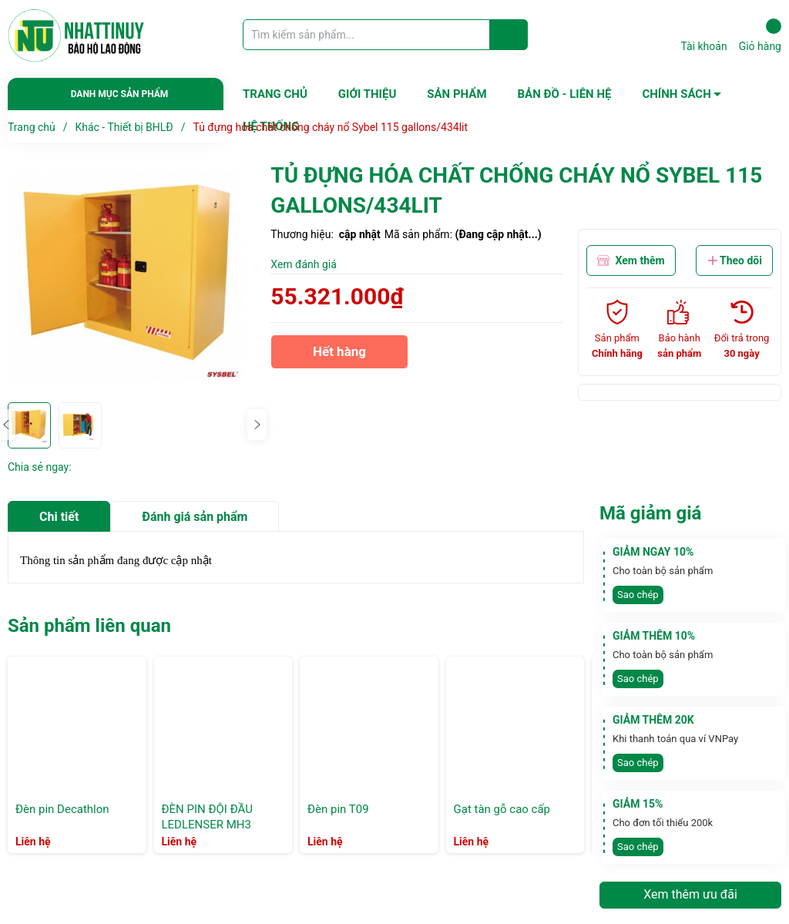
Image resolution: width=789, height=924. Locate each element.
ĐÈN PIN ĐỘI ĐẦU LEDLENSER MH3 (207, 817)
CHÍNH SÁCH (676, 94)
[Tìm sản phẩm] (385, 34)
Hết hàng (339, 356)
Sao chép (638, 594)
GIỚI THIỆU (367, 94)
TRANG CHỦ (275, 94)
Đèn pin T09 (338, 809)
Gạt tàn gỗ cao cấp (502, 809)
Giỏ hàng (760, 35)
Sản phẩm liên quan (89, 626)
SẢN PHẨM (456, 94)
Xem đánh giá (303, 264)
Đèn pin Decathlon (62, 809)
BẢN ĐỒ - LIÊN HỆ (565, 94)
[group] (131, 277)
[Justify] (508, 34)
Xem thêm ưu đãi (690, 894)
